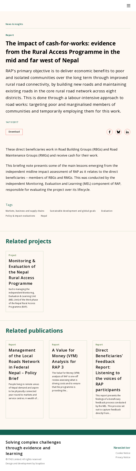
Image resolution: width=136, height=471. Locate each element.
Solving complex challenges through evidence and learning (33, 447)
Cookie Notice (123, 453)
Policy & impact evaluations (20, 216)
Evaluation (106, 211)
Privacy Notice (123, 457)
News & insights (14, 24)
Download (14, 131)
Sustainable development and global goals (73, 211)
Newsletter (122, 448)
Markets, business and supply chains (25, 211)
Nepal (44, 216)
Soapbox (40, 463)
